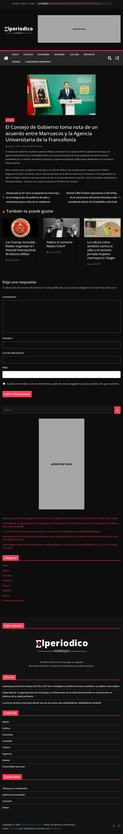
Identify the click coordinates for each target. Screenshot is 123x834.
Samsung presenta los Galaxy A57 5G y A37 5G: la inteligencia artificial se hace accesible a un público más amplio (60, 518)
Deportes (89, 54)
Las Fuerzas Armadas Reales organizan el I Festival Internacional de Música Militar (20, 248)
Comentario (10, 297)
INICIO (15, 54)
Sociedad (59, 54)
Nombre (8, 338)
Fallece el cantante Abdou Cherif (59, 244)
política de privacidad (13, 794)
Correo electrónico (14, 353)
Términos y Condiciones (14, 788)
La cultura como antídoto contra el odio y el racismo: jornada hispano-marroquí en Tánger (101, 250)
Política (28, 54)
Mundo (16, 61)
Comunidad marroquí (38, 61)
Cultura (74, 54)
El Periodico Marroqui (33, 146)
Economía (43, 54)
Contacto (7, 801)
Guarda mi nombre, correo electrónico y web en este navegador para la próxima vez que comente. (63, 383)
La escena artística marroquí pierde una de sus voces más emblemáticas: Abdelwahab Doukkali (51, 531)
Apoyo (5, 807)
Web (5, 367)
